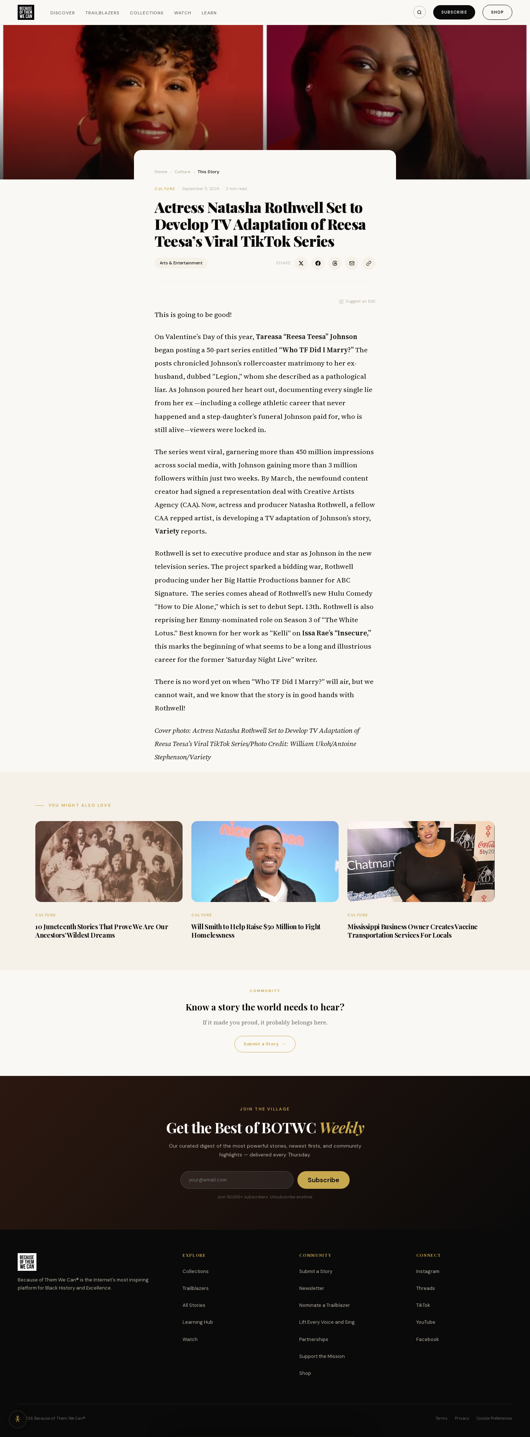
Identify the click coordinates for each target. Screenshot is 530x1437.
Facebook (427, 1339)
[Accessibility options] (17, 1419)
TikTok (423, 1305)
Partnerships (313, 1339)
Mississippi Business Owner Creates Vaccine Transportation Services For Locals (412, 930)
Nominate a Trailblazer (324, 1305)
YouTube (425, 1322)
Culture (182, 172)
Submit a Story (265, 1044)
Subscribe (454, 12)
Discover (62, 13)
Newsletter (311, 1288)
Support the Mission (322, 1356)
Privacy (462, 1418)
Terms (441, 1418)
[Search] (419, 12)
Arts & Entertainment (181, 262)
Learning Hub (198, 1322)
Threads (425, 1288)
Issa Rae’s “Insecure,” (336, 633)
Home (161, 172)
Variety (167, 531)
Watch (182, 13)
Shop (497, 12)
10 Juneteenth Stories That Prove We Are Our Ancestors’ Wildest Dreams (101, 930)
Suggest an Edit (357, 301)
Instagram (427, 1271)
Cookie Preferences (494, 1418)
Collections (147, 13)
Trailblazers (102, 13)
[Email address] (237, 1180)
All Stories (194, 1305)
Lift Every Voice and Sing (327, 1322)
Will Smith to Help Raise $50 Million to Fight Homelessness (256, 930)
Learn (209, 13)
